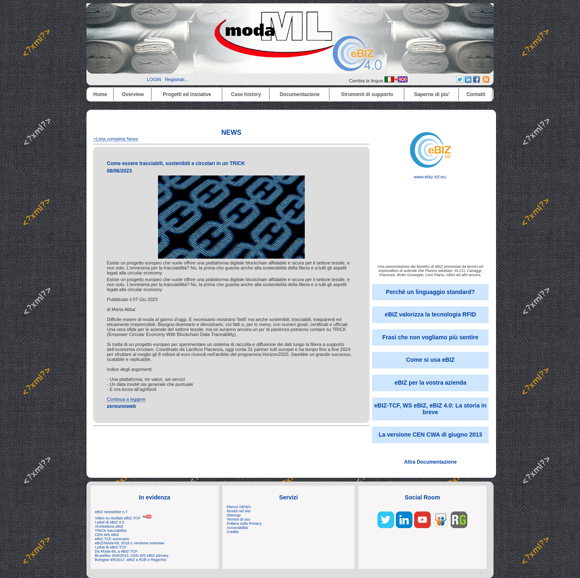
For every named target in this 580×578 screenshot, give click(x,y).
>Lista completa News (115, 138)
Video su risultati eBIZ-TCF (123, 518)
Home (100, 94)
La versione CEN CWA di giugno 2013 (430, 434)
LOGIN (154, 79)
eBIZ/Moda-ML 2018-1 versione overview (129, 543)
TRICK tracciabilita (110, 531)
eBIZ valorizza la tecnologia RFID (430, 314)
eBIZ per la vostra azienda (430, 382)
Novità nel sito (239, 511)
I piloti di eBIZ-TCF (110, 547)
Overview (133, 94)
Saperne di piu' (432, 94)
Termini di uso (238, 519)
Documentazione (300, 94)
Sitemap (234, 515)
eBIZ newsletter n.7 (111, 512)
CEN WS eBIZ (107, 535)
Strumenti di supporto (367, 94)
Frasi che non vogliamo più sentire (431, 337)
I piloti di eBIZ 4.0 (109, 522)
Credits (233, 532)
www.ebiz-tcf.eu (430, 174)
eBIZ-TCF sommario (112, 539)
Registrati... (176, 79)
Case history (246, 94)
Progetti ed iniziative (187, 94)
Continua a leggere (126, 399)
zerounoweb (121, 406)
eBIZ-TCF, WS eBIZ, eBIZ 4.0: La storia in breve (430, 408)
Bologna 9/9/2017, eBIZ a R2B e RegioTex (131, 560)
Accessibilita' (237, 528)
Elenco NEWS (239, 507)
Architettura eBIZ (109, 526)
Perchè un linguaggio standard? (430, 292)
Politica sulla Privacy (244, 523)
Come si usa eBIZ (430, 359)
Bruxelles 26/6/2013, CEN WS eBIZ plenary (131, 555)
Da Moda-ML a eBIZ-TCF (116, 551)
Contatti (475, 94)
